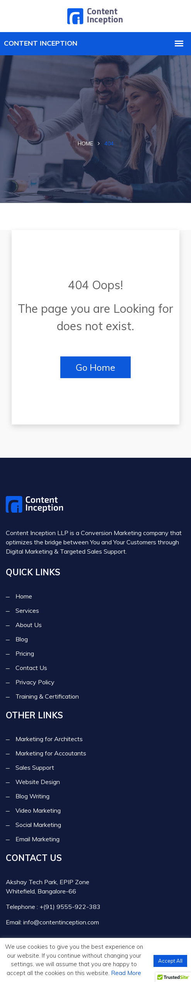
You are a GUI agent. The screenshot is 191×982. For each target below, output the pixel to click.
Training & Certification (47, 696)
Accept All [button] (170, 961)
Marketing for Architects (49, 739)
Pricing (24, 653)
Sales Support (34, 767)
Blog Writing (32, 796)
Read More (126, 973)
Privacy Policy (35, 682)
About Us (28, 625)
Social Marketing (38, 825)
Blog (21, 639)
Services (27, 610)
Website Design (37, 782)
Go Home (95, 367)
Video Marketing (38, 810)
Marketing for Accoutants (50, 753)
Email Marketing (37, 839)
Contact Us (31, 668)
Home (85, 143)
